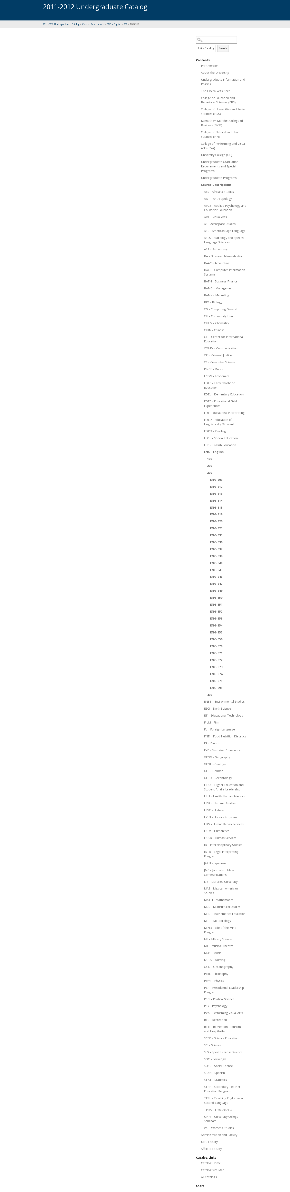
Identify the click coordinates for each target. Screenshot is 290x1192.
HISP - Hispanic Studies (220, 803)
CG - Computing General (220, 309)
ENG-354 (216, 625)
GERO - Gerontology (218, 778)
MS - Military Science (218, 939)
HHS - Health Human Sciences (224, 796)
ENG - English (114, 24)
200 (209, 466)
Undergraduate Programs (219, 178)
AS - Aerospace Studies (220, 224)
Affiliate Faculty (211, 1149)
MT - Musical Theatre (218, 946)
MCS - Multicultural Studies (222, 907)
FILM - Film (211, 722)
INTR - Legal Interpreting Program (221, 854)
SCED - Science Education (221, 1038)
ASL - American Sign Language (224, 231)
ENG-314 (216, 500)
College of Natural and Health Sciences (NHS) (221, 134)
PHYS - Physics (214, 981)
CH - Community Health (220, 316)
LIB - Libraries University (221, 881)
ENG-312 (216, 486)
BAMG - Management (219, 288)
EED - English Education (220, 445)
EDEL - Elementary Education (224, 394)
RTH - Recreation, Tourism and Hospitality (222, 1029)
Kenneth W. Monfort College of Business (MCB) (222, 123)
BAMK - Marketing (216, 295)
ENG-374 (216, 674)
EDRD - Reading (215, 431)
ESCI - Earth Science (217, 708)
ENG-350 (216, 597)
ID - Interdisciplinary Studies (223, 845)
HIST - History (214, 810)
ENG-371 (216, 653)
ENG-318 (216, 507)
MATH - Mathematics (218, 900)
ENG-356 (216, 639)
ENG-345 (216, 570)
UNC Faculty (209, 1142)
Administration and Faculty (219, 1135)
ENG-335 (216, 535)
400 (209, 695)
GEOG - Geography (217, 757)
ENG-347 (216, 583)
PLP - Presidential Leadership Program (224, 989)
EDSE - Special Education (221, 438)
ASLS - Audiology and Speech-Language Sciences (224, 240)
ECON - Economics (216, 376)
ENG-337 (216, 549)
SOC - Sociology (215, 1059)
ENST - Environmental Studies (224, 701)
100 (209, 459)
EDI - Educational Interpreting (224, 413)
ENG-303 (216, 479)
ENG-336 (216, 542)
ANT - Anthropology (218, 198)
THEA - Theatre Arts (218, 1109)
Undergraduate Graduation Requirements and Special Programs (219, 166)
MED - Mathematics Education (224, 914)
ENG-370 (216, 646)
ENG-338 (216, 556)
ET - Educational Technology (223, 715)
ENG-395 (216, 688)
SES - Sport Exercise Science (223, 1052)
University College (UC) (216, 155)
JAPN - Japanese (215, 863)
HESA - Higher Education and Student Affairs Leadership (224, 787)
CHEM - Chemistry (216, 323)
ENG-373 (216, 667)
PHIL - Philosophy (216, 974)
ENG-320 (216, 521)
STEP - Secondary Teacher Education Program (222, 1089)
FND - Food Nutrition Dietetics (225, 736)
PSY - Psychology (215, 1006)
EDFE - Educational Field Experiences (220, 403)
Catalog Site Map (212, 1170)
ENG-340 (216, 563)
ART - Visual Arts (215, 217)
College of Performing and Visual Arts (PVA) (223, 145)
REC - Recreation (215, 1020)
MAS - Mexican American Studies (221, 890)
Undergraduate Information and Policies (223, 81)
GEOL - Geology (215, 764)
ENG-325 (216, 528)
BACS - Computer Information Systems (224, 272)
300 (125, 24)
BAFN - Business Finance (221, 281)
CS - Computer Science (219, 362)
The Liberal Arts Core (215, 91)
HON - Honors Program (220, 817)
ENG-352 (216, 611)
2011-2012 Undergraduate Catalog (61, 24)
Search (223, 48)
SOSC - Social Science (218, 1066)
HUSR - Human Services (220, 838)
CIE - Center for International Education (223, 339)
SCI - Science (212, 1045)
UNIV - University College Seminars (221, 1118)
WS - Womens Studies (219, 1128)
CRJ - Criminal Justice (218, 355)
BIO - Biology (213, 302)
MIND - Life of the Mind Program (220, 930)
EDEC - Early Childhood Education (219, 385)
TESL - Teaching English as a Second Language (223, 1100)
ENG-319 (216, 514)
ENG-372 (216, 660)
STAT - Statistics (215, 1080)
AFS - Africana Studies (219, 192)
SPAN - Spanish (214, 1073)
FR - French (212, 743)
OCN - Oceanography (218, 967)
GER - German (213, 771)
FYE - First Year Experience (222, 750)
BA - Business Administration (223, 256)
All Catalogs (209, 1177)
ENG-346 (216, 577)
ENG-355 (216, 632)
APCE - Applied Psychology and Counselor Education (225, 207)
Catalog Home (211, 1163)
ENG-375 (216, 681)
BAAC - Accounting (217, 263)
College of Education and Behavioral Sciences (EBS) (218, 100)
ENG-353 (216, 618)
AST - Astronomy (216, 249)
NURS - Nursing (214, 960)
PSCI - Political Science (219, 999)
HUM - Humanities (216, 831)
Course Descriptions (93, 24)
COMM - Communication (221, 348)
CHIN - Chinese (214, 330)
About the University (215, 72)
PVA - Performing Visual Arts (223, 1013)
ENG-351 (216, 604)
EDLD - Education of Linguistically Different (219, 422)
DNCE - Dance (213, 369)
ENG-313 (216, 493)
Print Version (210, 65)
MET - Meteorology (217, 921)
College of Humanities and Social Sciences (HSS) (223, 111)
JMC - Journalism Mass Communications (219, 872)
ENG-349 (216, 590)
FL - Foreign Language (219, 729)
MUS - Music (212, 953)
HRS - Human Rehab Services (224, 824)
